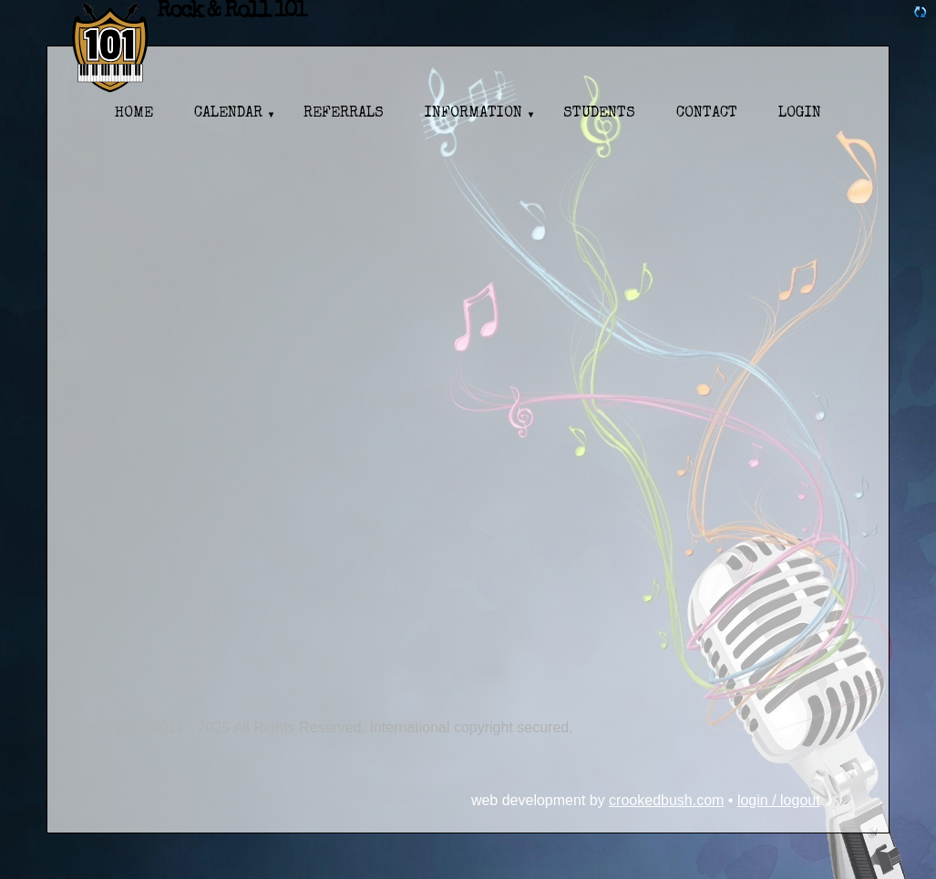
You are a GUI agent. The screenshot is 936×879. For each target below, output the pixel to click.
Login (799, 114)
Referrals (343, 114)
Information (473, 114)
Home (134, 114)
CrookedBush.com (666, 800)
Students (599, 114)
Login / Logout (778, 800)
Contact (706, 114)
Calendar (228, 114)
